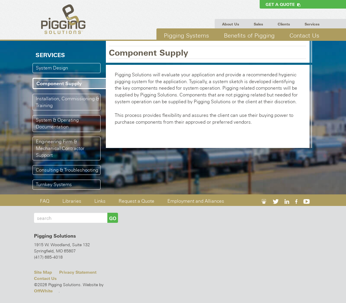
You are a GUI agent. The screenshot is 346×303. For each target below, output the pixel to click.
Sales (258, 24)
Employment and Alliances (195, 201)
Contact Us (304, 35)
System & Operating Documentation (57, 123)
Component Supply (59, 83)
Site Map (43, 272)
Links (100, 201)
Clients (284, 24)
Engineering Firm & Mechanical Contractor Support (60, 148)
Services (312, 24)
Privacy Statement (77, 272)
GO (112, 218)
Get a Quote (283, 4)
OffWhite (43, 291)
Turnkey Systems (54, 184)
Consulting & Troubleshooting (67, 170)
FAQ (44, 201)
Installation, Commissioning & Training (67, 102)
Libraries (71, 201)
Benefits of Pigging (249, 35)
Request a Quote (136, 201)
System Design (52, 68)
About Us (230, 24)
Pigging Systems (186, 35)
